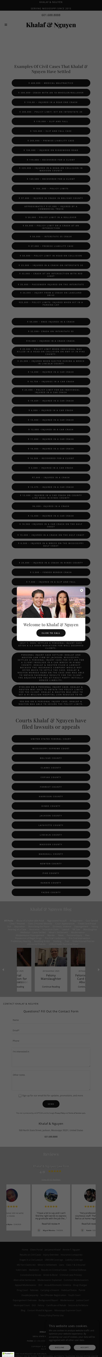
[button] (8, 1354)
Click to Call (51, 633)
